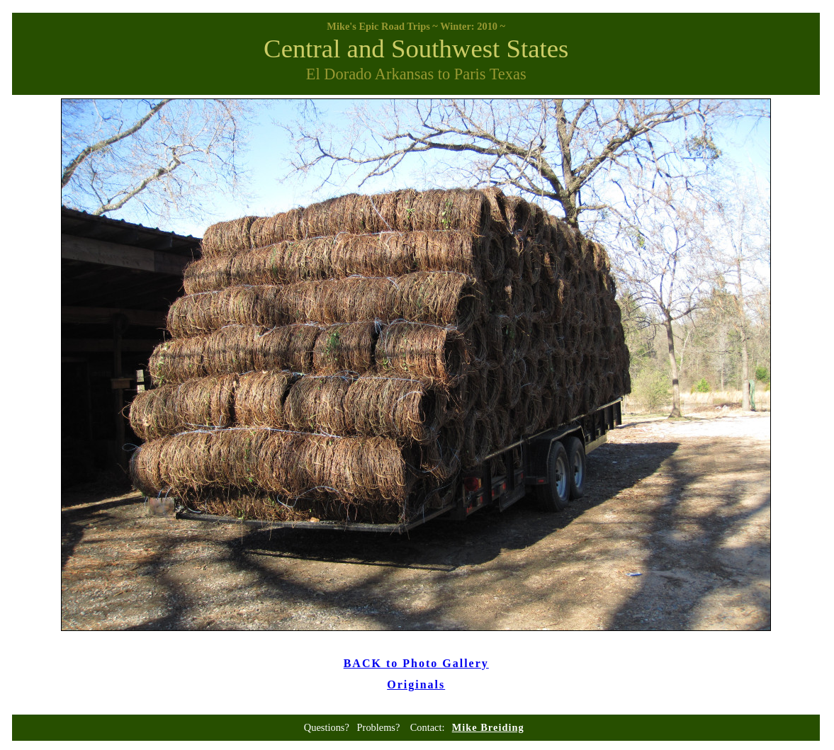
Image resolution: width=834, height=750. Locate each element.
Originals (416, 684)
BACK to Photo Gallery (416, 663)
